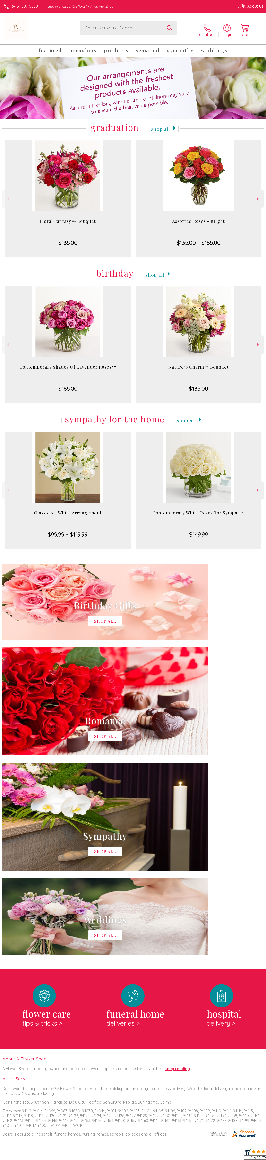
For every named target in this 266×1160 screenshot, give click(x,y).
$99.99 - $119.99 (68, 530)
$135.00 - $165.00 (199, 238)
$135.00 (67, 238)
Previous (7, 195)
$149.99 (198, 530)
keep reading (177, 865)
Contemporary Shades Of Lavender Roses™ (67, 363)
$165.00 (67, 384)
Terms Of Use (152, 1155)
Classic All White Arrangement (68, 509)
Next (258, 195)
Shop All (160, 124)
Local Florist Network (216, 1155)
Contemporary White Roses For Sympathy (199, 509)
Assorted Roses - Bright (198, 217)
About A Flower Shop (24, 856)
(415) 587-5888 (25, 6)
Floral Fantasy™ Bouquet (68, 217)
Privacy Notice (181, 1155)
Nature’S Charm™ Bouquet (198, 363)
